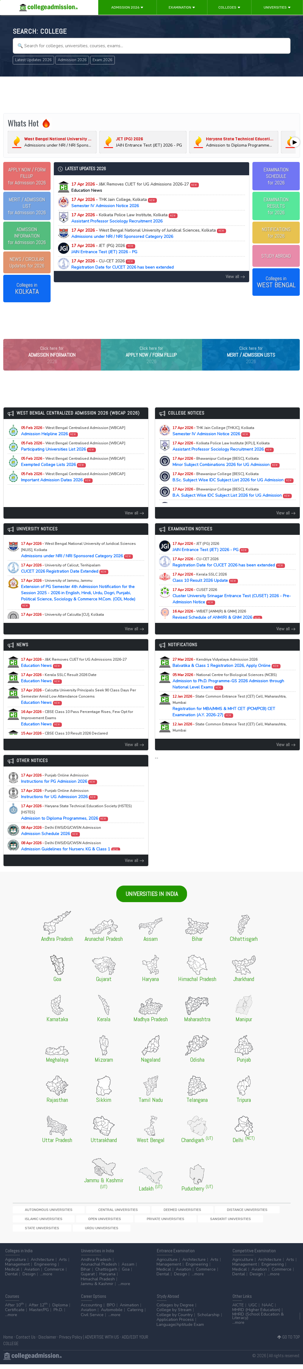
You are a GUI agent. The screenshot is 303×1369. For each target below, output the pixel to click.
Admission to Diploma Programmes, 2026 (76, 824)
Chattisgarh (106, 1274)
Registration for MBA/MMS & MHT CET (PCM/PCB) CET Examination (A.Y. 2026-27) (229, 718)
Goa (126, 1274)
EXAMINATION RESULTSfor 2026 (276, 206)
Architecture (42, 1264)
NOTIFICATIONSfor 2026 (276, 232)
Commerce (54, 1274)
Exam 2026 (102, 60)
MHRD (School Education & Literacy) (258, 1320)
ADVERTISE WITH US (102, 1341)
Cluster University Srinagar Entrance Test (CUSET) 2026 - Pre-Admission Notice (232, 608)
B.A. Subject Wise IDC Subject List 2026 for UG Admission (232, 504)
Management (17, 1269)
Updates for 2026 (26, 262)
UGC (253, 1310)
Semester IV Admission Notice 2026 (114, 203)
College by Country (175, 1319)
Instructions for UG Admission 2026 (59, 806)
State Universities (119, 1232)
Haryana (107, 1279)
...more (46, 1279)
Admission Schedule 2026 (61, 843)
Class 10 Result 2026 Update (205, 589)
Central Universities (86, 1222)
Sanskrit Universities (76, 1232)
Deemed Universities (130, 1222)
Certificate (15, 1315)
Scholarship (208, 1319)
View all (235, 276)
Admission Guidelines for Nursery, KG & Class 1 (70, 858)
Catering (135, 1315)
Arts (63, 1264)
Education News (74, 675)
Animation (129, 1310)
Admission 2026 (127, 7)
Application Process (175, 1324)
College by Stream (174, 1315)
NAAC (267, 1310)
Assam (128, 1269)
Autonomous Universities (38, 1222)
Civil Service (92, 1319)
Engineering (45, 1269)
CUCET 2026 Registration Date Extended (65, 580)
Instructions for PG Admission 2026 (59, 790)
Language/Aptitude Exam (180, 1329)
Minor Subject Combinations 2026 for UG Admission (226, 474)
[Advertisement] (151, 94)
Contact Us (26, 1341)
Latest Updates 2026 (33, 60)
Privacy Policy (70, 1341)
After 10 (14, 1310)
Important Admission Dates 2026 (73, 489)
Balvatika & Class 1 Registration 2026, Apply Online (227, 675)
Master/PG (39, 1315)
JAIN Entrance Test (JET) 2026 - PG (104, 249)
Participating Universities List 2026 (73, 458)
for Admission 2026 (27, 176)
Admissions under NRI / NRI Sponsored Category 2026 (148, 233)
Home (8, 1341)
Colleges (229, 7)
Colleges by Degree (175, 1310)
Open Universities (259, 1222)
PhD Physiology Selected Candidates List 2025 (70, 630)
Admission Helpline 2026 (73, 443)
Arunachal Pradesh (99, 1269)
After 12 (38, 1310)
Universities (277, 7)
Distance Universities (174, 1222)
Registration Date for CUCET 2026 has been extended (122, 264)
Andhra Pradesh (96, 1264)
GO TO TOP (288, 1341)
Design (29, 1279)
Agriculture (15, 1264)
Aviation (32, 1274)
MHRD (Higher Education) (256, 1315)
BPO (111, 1310)
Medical (12, 1274)
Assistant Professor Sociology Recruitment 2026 (124, 218)
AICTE (238, 1310)
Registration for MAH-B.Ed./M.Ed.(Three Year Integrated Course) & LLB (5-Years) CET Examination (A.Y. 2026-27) (233, 746)
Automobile (112, 1315)
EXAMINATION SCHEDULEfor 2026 (276, 176)
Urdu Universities (158, 1232)
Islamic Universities (219, 1222)
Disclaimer (47, 1341)
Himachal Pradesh (98, 1284)
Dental (11, 1279)
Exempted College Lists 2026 (73, 474)
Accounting (91, 1310)
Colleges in (27, 289)
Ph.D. (58, 1315)
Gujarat (88, 1279)
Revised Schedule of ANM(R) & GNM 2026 (217, 626)
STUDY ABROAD (276, 256)
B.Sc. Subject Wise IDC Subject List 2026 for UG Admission (233, 489)
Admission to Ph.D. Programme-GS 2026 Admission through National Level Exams (228, 693)
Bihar (86, 1274)
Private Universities (33, 1232)
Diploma (60, 1310)
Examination (182, 7)
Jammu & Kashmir (97, 1289)
